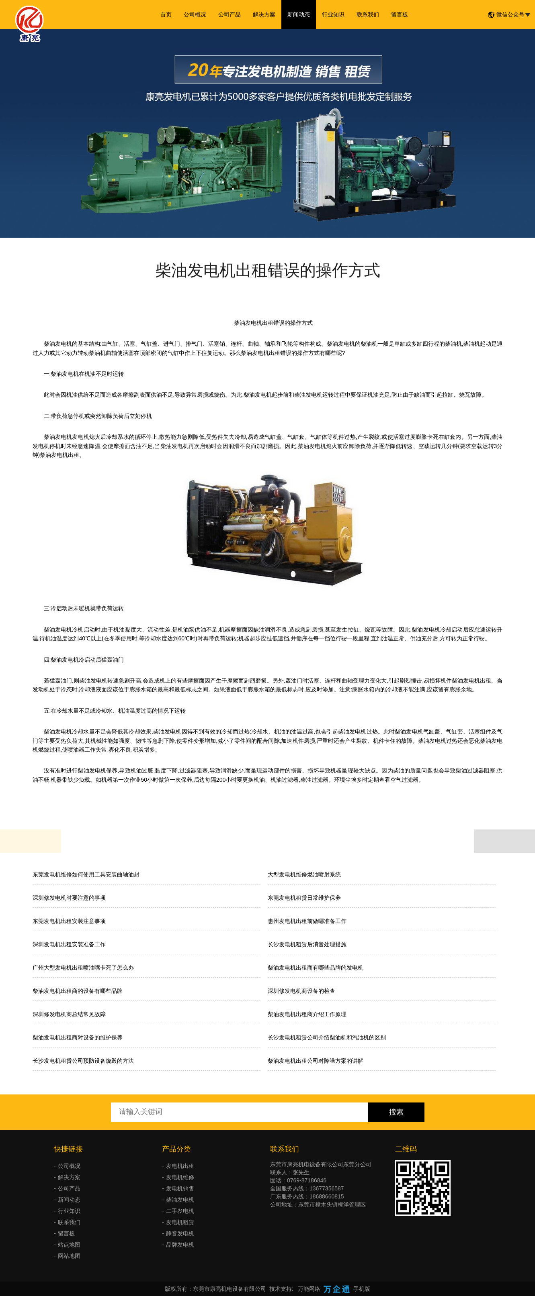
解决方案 (264, 14)
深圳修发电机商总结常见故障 (69, 1014)
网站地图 (69, 1256)
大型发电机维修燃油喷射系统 (304, 874)
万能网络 (309, 1289)
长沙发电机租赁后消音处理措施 (307, 944)
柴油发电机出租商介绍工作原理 (307, 1014)
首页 (166, 14)
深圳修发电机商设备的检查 (301, 991)
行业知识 (333, 14)
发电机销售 (180, 1188)
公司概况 (195, 14)
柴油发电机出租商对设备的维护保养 (78, 1037)
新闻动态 (298, 14)
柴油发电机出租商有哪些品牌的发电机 (315, 967)
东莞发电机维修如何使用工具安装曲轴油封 (86, 874)
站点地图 (69, 1244)
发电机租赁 (180, 1222)
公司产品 (229, 14)
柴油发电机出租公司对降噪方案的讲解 (315, 1061)
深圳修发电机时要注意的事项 (69, 898)
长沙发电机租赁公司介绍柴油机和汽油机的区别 (327, 1037)
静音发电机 (180, 1233)
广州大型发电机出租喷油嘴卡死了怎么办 (83, 967)
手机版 (361, 1289)
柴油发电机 (180, 1199)
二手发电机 (180, 1211)
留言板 (399, 14)
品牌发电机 (180, 1244)
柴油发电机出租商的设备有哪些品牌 (78, 991)
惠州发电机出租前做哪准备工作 (307, 921)
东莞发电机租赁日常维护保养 (304, 898)
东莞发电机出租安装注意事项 (69, 921)
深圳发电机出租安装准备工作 (69, 944)
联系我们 (368, 14)
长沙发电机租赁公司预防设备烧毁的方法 (83, 1061)
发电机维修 (180, 1177)
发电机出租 (180, 1166)
